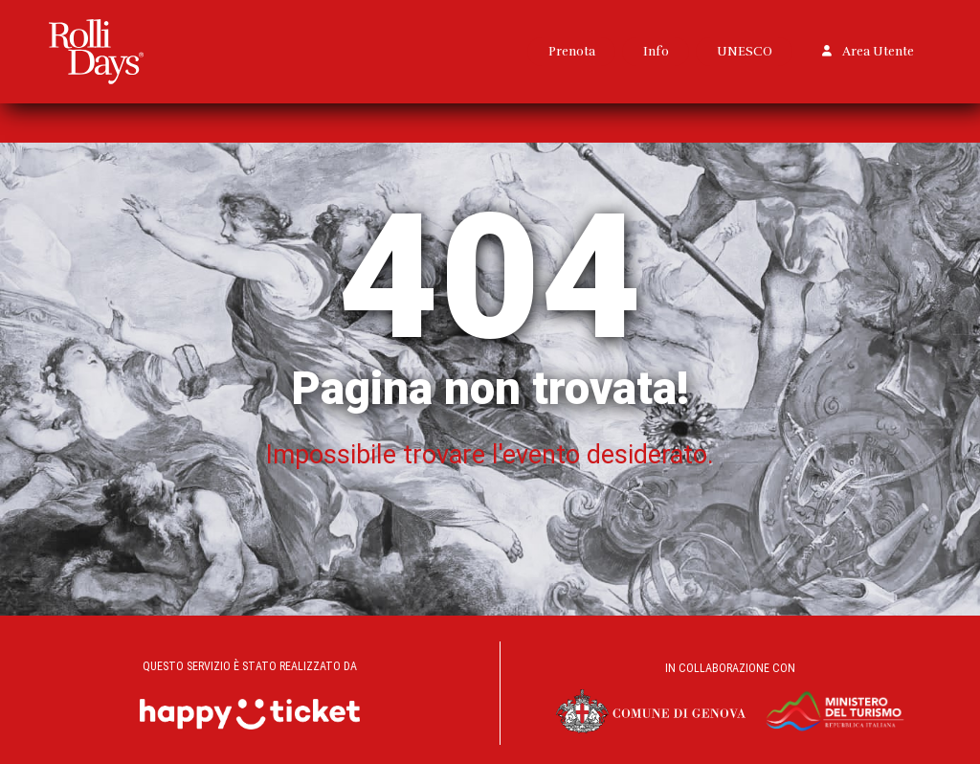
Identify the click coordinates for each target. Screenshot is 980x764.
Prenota (571, 51)
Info (656, 51)
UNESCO (744, 51)
